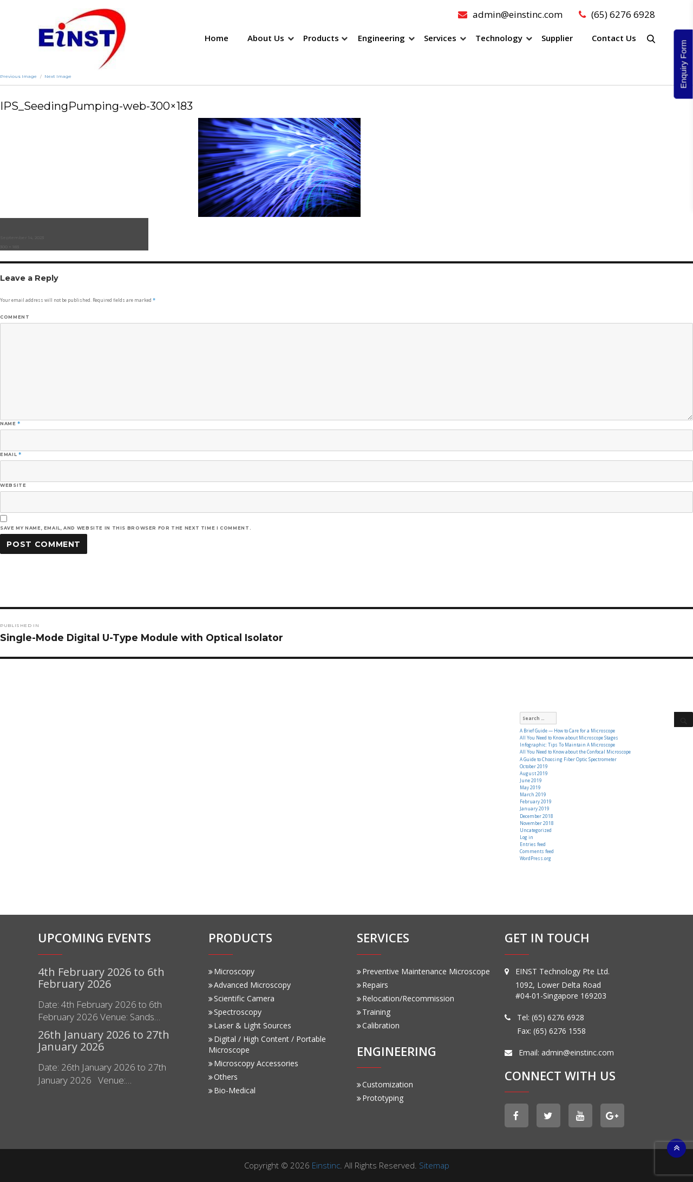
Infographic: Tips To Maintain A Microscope (567, 745)
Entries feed (533, 844)
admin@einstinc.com (510, 14)
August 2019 (534, 773)
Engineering (381, 37)
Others (223, 1077)
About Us (265, 37)
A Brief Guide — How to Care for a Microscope (567, 731)
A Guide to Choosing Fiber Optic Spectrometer (568, 759)
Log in (526, 837)
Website (13, 485)
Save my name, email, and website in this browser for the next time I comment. (125, 528)
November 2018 (537, 823)
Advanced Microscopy (249, 985)
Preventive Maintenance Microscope (423, 971)
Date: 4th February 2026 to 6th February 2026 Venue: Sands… (100, 1010)
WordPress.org (535, 858)
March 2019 (533, 794)
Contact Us (614, 37)
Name (10, 423)
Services (440, 37)
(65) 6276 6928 (617, 14)
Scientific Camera (241, 998)
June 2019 (531, 780)
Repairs (372, 985)
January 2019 (535, 808)
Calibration (378, 1025)
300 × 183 (9, 246)
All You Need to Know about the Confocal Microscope (575, 752)
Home (216, 37)
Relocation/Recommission (405, 998)
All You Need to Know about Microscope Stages (569, 738)
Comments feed (537, 851)
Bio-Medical (232, 1090)
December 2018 (536, 816)
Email (10, 454)
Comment (14, 317)
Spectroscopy (234, 1012)
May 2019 (530, 787)
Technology (498, 37)
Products (321, 37)
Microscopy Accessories (253, 1063)
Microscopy (231, 971)
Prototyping (380, 1098)
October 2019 (534, 766)
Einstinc (326, 1165)
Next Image (57, 76)
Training (373, 1012)
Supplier (557, 37)
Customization (385, 1084)
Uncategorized (536, 830)
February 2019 (536, 801)
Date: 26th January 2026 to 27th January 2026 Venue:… (102, 1073)
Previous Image (18, 76)
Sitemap (434, 1165)
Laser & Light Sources (249, 1025)
